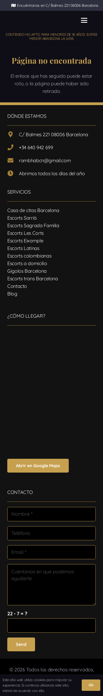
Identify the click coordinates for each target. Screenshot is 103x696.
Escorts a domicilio (27, 263)
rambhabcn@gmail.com (45, 160)
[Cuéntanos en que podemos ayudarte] (51, 584)
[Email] (51, 552)
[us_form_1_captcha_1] (51, 625)
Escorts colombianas (29, 256)
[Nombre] (51, 514)
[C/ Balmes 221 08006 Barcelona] (13, 135)
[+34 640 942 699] (13, 148)
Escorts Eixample (25, 241)
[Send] (21, 644)
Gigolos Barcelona (27, 271)
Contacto (17, 286)
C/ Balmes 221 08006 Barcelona (53, 134)
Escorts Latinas (23, 248)
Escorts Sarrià (22, 218)
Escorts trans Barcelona (32, 278)
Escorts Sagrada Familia (33, 225)
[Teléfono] (51, 533)
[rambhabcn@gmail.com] (13, 161)
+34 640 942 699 (36, 147)
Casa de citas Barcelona (33, 210)
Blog (12, 294)
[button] (84, 20)
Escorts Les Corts (25, 233)
